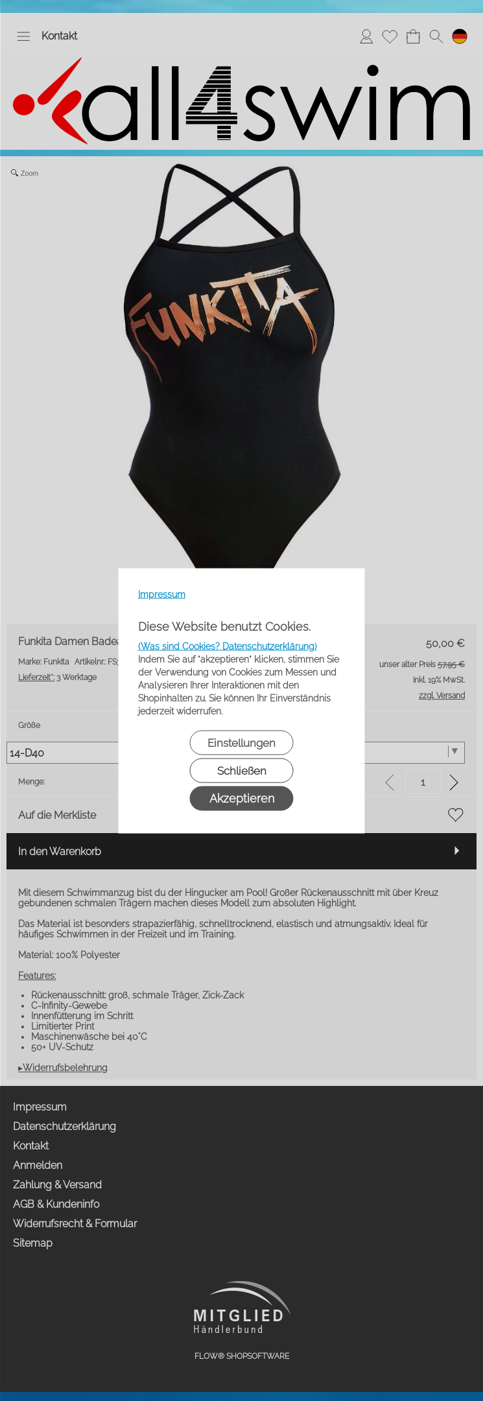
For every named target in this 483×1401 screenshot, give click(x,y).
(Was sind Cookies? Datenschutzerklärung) (227, 646)
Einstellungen (241, 742)
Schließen (241, 770)
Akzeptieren (241, 798)
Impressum (161, 594)
